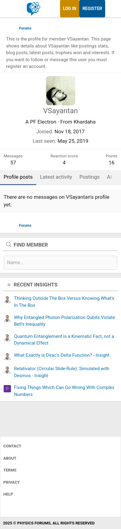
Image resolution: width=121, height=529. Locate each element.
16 (111, 162)
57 (13, 162)
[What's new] (111, 8)
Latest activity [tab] (56, 177)
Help (8, 494)
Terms (9, 470)
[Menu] (11, 9)
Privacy (11, 482)
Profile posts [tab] (18, 177)
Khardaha (84, 122)
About (9, 458)
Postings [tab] (90, 177)
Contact (12, 446)
